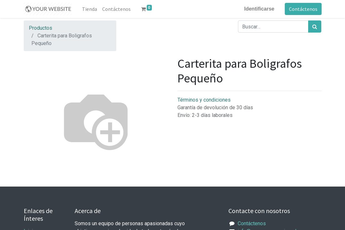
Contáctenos (303, 9)
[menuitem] (89, 9)
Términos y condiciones (204, 100)
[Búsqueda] (314, 26)
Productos (40, 28)
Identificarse (259, 9)
